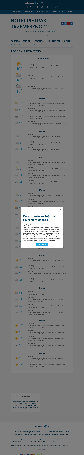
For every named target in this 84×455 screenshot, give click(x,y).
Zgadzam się (42, 244)
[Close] (60, 209)
